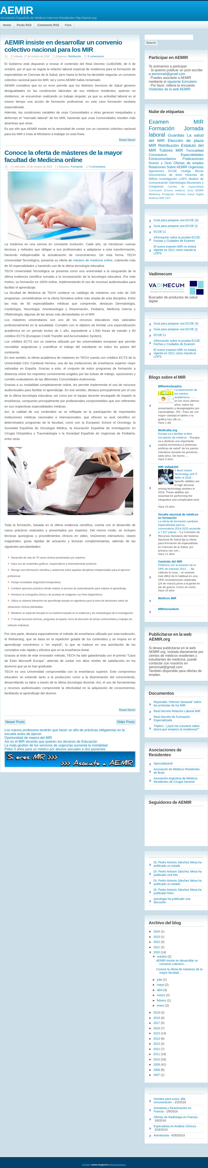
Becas (199, 171)
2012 (157, 1049)
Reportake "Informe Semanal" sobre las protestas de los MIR (177, 703)
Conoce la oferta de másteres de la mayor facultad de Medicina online (63, 156)
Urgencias (196, 167)
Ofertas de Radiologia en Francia (175, 1117)
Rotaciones (157, 167)
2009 (157, 1064)
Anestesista (161, 1135)
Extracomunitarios (162, 159)
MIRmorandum (168, 609)
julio (160, 979)
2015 (157, 1033)
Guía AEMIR (195, 190)
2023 (157, 936)
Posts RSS (24, 25)
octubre (162, 956)
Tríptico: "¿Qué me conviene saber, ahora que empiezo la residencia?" (177, 727)
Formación (77, 166)
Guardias (176, 135)
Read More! (127, 139)
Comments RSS (48, 25)
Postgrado (168, 194)
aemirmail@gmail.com (168, 74)
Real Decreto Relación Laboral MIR (177, 711)
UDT (168, 198)
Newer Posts (15, 722)
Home (7, 25)
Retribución (74, 56)
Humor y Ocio (160, 163)
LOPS (183, 179)
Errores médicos (174, 190)
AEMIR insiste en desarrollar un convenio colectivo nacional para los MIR (63, 46)
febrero (162, 1000)
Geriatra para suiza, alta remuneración (169, 1100)
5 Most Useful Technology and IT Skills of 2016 (185, 474)
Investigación (168, 179)
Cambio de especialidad (186, 186)
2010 (157, 1059)
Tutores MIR (171, 150)
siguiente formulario (182, 81)
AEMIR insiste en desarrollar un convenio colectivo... (177, 962)
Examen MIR (176, 122)
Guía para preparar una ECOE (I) (176, 226)
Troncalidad (195, 150)
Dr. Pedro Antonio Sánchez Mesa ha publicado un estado (178, 864)
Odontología (177, 182)
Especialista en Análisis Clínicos (175, 1126)
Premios (181, 194)
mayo (161, 984)
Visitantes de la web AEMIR (169, 89)
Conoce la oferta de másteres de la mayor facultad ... (179, 971)
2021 (157, 947)
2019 (157, 1012)
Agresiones (156, 171)
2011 (157, 1054)
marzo (161, 995)
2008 (157, 1069)
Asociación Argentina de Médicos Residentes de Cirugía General (175, 780)
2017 (157, 1023)
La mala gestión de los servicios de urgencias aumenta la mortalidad (56, 745)
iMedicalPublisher (117, 1165)
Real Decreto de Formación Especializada (172, 718)
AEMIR (16, 10)
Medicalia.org (167, 430)
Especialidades (192, 155)
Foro (68, 25)
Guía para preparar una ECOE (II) (176, 220)
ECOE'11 (160, 231)
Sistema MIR (156, 198)
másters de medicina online (93, 260)
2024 (157, 931)
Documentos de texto (165, 174)
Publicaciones (193, 159)
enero (161, 1005)
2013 (157, 1043)
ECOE (172, 171)
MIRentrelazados (170, 386)
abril (160, 990)
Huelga (186, 171)
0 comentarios (96, 56)
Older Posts (126, 722)
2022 (157, 942)
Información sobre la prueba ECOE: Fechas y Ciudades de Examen (177, 239)
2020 (157, 952)
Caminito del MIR (170, 561)
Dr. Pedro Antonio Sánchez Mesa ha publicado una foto (178, 873)
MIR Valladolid (168, 467)
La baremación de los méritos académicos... (185, 393)
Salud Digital (195, 194)
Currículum (155, 190)
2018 (157, 1018)
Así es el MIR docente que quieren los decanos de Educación (50, 741)
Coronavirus (158, 155)
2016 (157, 1028)
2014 (157, 1038)
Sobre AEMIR (177, 167)
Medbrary (154, 194)
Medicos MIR (167, 598)
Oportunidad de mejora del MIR (28, 737)
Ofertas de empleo (189, 163)
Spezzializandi (163, 763)
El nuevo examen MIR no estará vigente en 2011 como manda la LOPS (175, 250)
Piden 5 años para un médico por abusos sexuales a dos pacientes (55, 749)
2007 (157, 1075)
